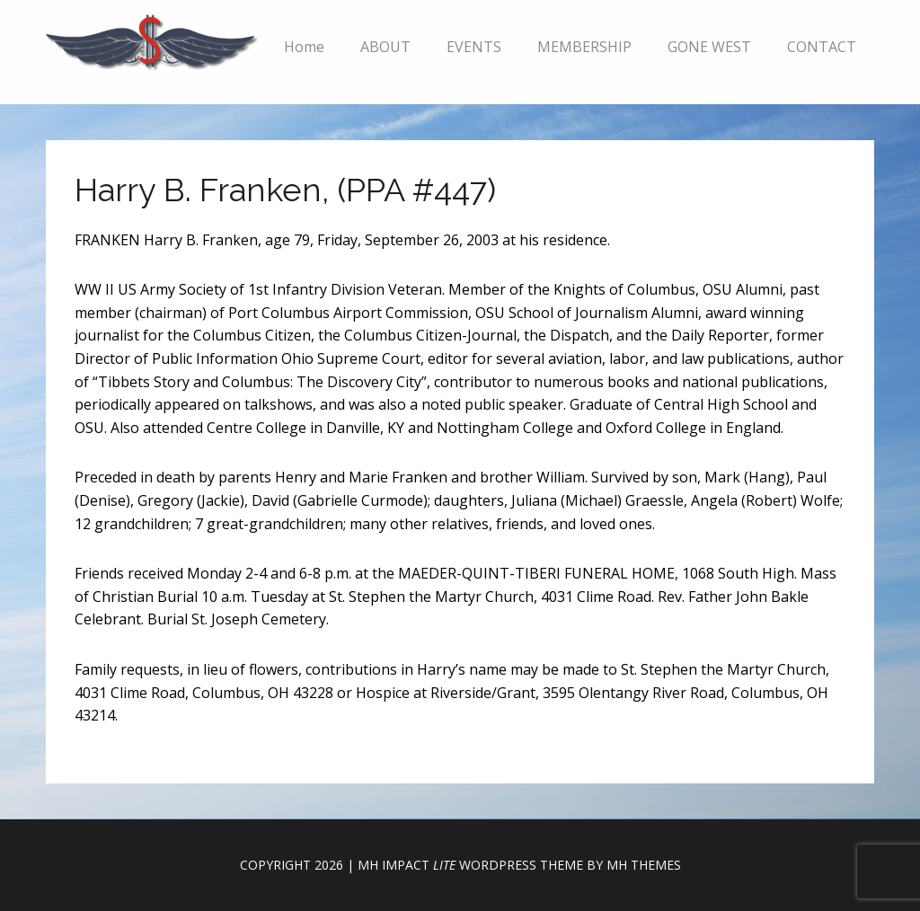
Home (304, 47)
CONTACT (821, 47)
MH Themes (643, 864)
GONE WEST (709, 47)
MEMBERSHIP (584, 47)
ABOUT (385, 47)
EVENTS (474, 47)
